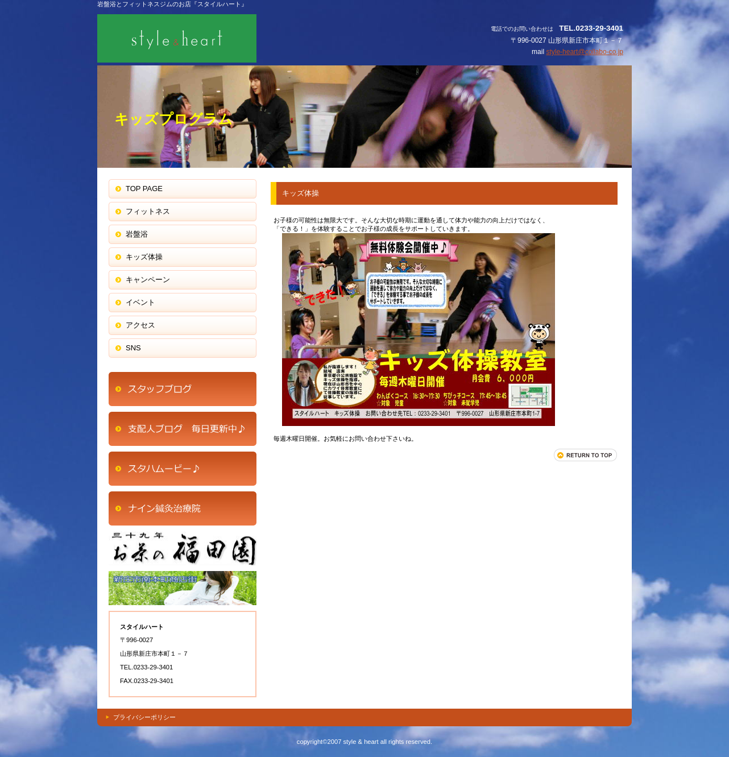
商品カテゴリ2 (182, 548)
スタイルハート (211, 38)
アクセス (182, 389)
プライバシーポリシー (144, 717)
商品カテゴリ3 (182, 588)
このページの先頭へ (586, 455)
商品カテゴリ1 (182, 469)
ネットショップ (182, 429)
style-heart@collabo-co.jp (584, 52)
